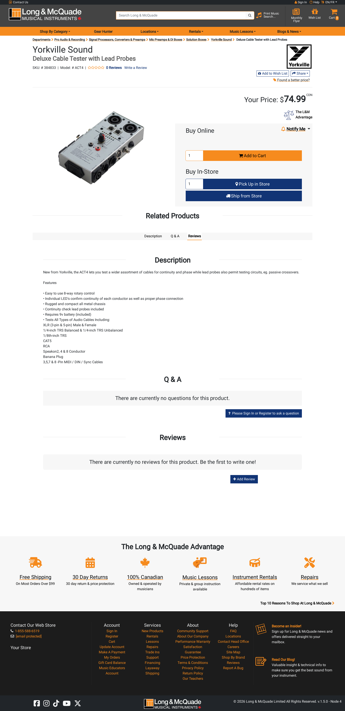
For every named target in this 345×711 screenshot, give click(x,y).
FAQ (233, 631)
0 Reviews (114, 67)
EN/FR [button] (327, 2)
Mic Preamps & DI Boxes (165, 39)
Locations (233, 636)
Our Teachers (193, 678)
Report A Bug (233, 668)
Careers (233, 647)
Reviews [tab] (194, 236)
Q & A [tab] (175, 236)
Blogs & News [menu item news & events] (288, 31)
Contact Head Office (233, 641)
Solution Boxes (196, 39)
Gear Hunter (103, 31)
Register (112, 636)
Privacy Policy (193, 668)
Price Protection (193, 657)
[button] (332, 16)
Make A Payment (112, 652)
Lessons (152, 641)
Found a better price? (291, 80)
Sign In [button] (301, 2)
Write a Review (135, 68)
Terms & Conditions (193, 662)
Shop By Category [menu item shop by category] (54, 31)
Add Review (244, 479)
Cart (112, 641)
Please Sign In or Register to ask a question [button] (263, 413)
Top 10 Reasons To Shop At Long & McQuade (297, 603)
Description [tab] (153, 236)
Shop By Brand (233, 657)
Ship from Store (244, 196)
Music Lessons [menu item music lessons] (241, 31)
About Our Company (193, 636)
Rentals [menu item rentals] (195, 31)
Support (152, 657)
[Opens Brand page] (299, 56)
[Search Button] (250, 15)
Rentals (152, 636)
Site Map (233, 652)
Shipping (152, 673)
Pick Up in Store (252, 184)
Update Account (112, 647)
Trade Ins (152, 652)
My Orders (112, 657)
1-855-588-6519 (25, 631)
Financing (152, 662)
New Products (152, 631)
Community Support (192, 631)
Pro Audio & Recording (69, 39)
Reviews (233, 662)
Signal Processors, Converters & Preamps (117, 39)
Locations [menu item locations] (148, 31)
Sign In (111, 631)
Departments (41, 39)
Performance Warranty (192, 641)
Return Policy (193, 673)
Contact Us (18, 2)
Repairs (152, 647)
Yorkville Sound (221, 39)
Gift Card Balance (112, 662)
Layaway (152, 668)
